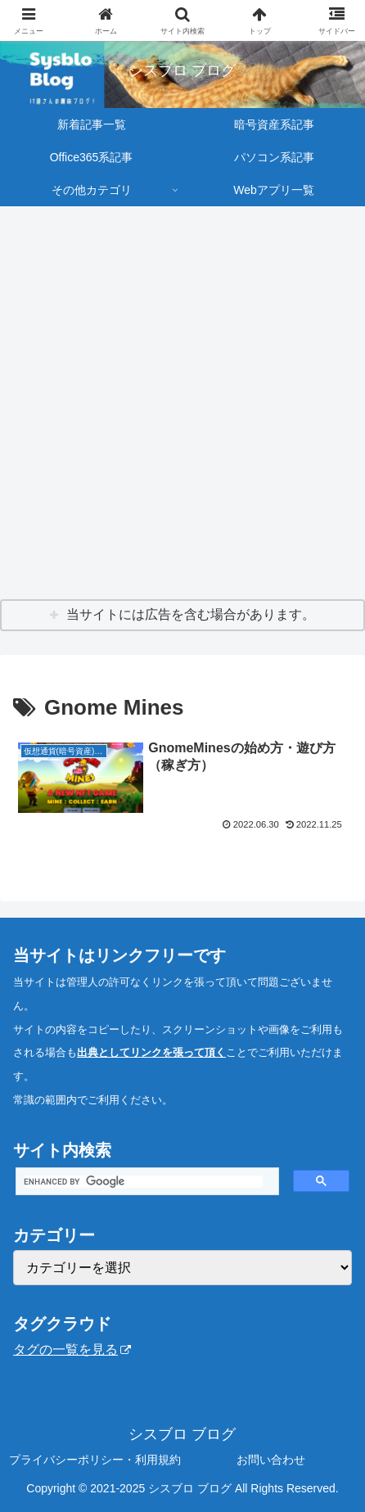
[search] (143, 1182)
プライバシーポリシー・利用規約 (95, 1459)
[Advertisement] (182, 403)
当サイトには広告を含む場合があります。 (190, 614)
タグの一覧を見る (72, 1349)
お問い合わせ (271, 1459)
